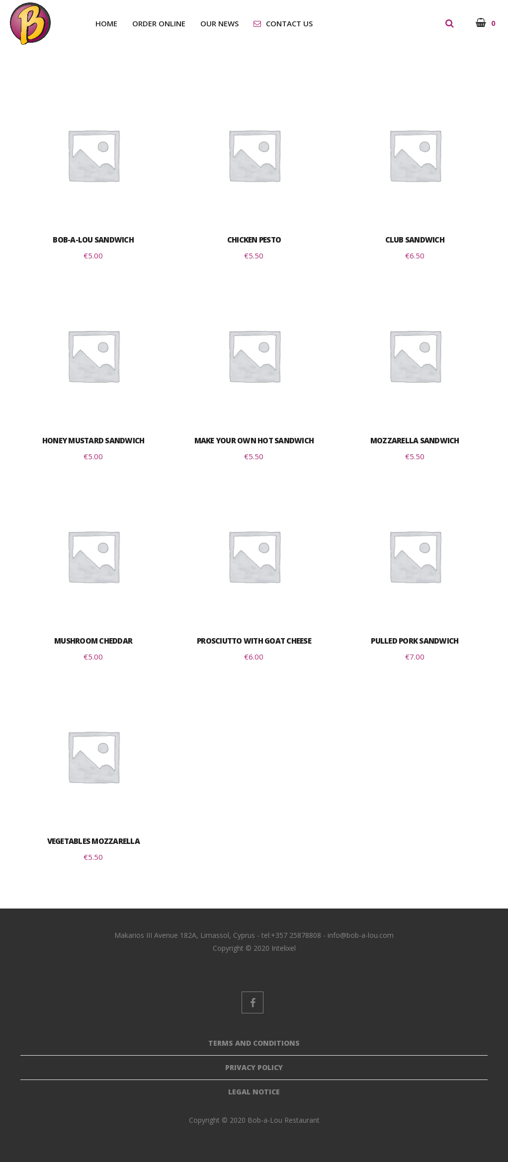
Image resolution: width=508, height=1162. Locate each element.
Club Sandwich (414, 240)
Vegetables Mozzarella (93, 841)
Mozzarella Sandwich (414, 440)
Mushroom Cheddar (93, 641)
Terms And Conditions (254, 1043)
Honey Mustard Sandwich (93, 440)
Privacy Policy (254, 1067)
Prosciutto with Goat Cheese (254, 641)
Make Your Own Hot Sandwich (254, 440)
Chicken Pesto (254, 240)
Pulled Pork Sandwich (414, 641)
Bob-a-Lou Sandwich (93, 240)
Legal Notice (254, 1091)
